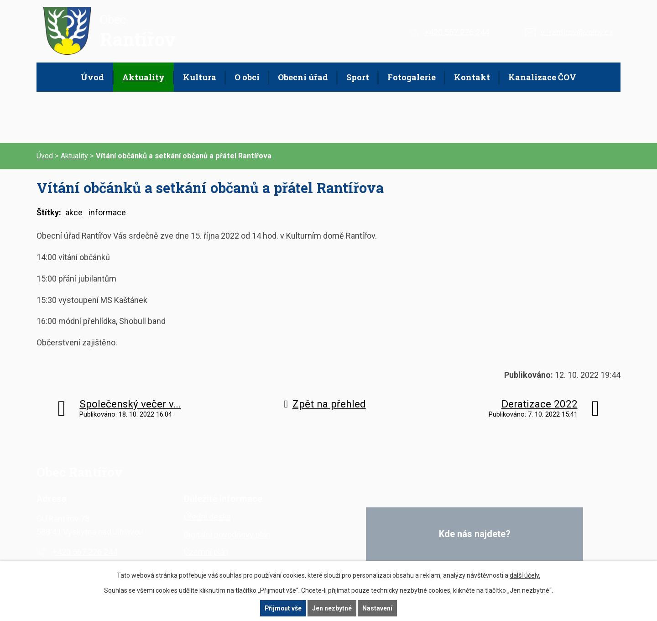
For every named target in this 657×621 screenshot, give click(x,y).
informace (107, 212)
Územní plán (206, 552)
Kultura (199, 77)
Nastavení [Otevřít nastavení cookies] (378, 608)
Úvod (92, 77)
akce (74, 212)
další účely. (525, 575)
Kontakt (472, 77)
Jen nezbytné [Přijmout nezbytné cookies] (332, 608)
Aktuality (143, 77)
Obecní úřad (303, 77)
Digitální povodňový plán (227, 534)
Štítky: (48, 212)
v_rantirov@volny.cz (577, 32)
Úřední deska (207, 517)
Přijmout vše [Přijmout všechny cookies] (283, 608)
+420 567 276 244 (456, 32)
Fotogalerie (411, 77)
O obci (247, 77)
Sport (357, 77)
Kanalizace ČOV (542, 77)
